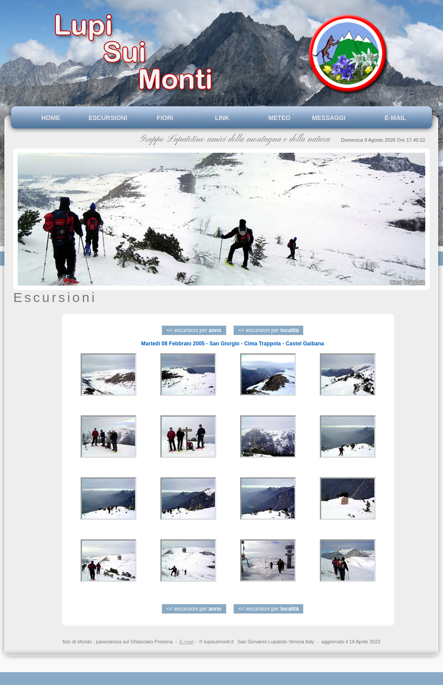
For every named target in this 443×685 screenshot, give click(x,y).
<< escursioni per (194, 330)
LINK (222, 117)
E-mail (186, 641)
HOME (51, 117)
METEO (279, 117)
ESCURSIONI (108, 117)
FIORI (165, 117)
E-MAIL (393, 117)
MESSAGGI (336, 117)
